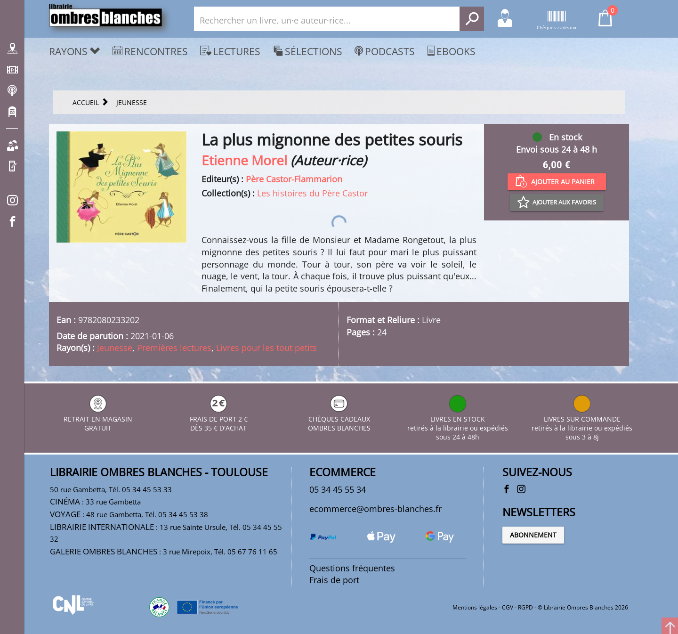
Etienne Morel (244, 160)
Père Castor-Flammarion (294, 179)
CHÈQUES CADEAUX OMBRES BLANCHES (339, 419)
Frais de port (334, 579)
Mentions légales (474, 607)
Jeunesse (114, 347)
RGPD (525, 607)
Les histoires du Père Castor (312, 193)
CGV (507, 607)
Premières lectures (174, 347)
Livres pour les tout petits (266, 347)
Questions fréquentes (352, 568)
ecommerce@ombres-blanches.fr (375, 508)
